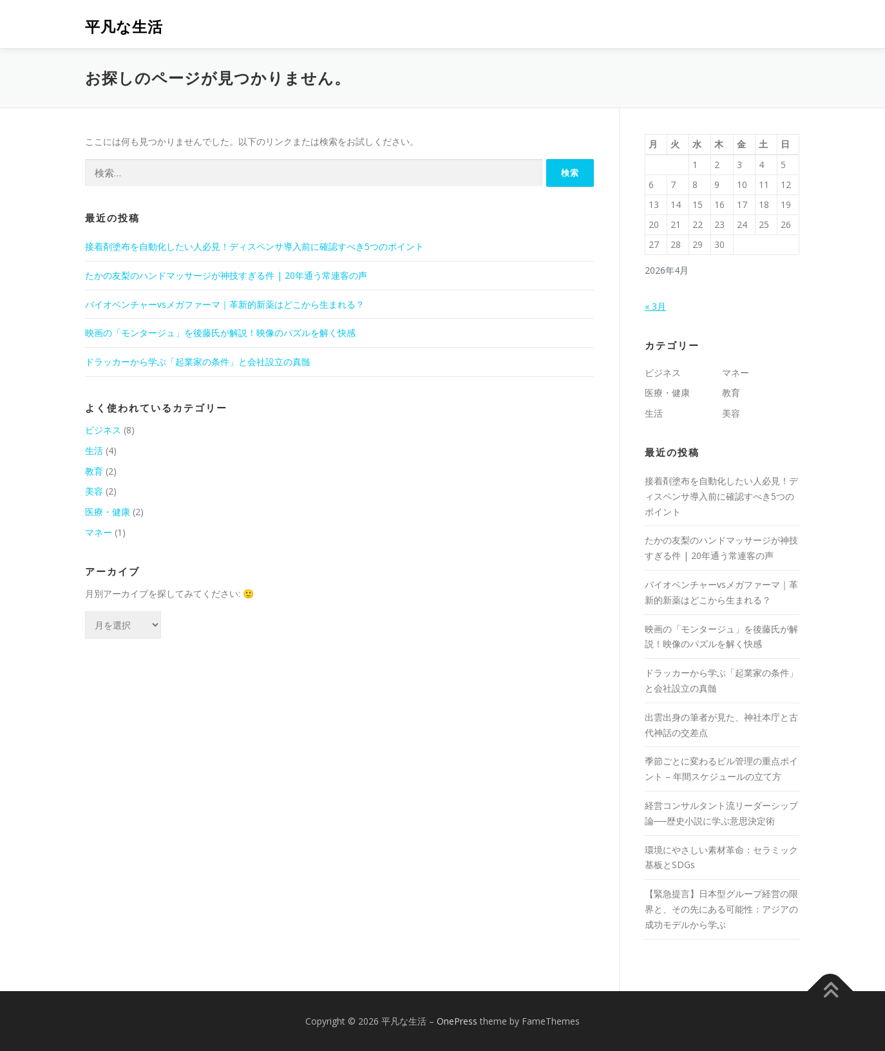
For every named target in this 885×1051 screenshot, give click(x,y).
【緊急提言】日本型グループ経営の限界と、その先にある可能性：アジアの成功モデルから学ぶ (721, 909)
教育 (94, 471)
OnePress (457, 1021)
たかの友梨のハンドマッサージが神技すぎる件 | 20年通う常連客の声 (226, 275)
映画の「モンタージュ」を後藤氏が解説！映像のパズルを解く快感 (220, 333)
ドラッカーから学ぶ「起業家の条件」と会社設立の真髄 (197, 361)
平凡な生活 (124, 26)
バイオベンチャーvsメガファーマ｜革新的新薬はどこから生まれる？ (225, 304)
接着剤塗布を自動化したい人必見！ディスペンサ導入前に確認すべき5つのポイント (254, 246)
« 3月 (655, 306)
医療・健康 (107, 512)
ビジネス (103, 430)
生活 (94, 450)
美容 (94, 491)
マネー (98, 532)
